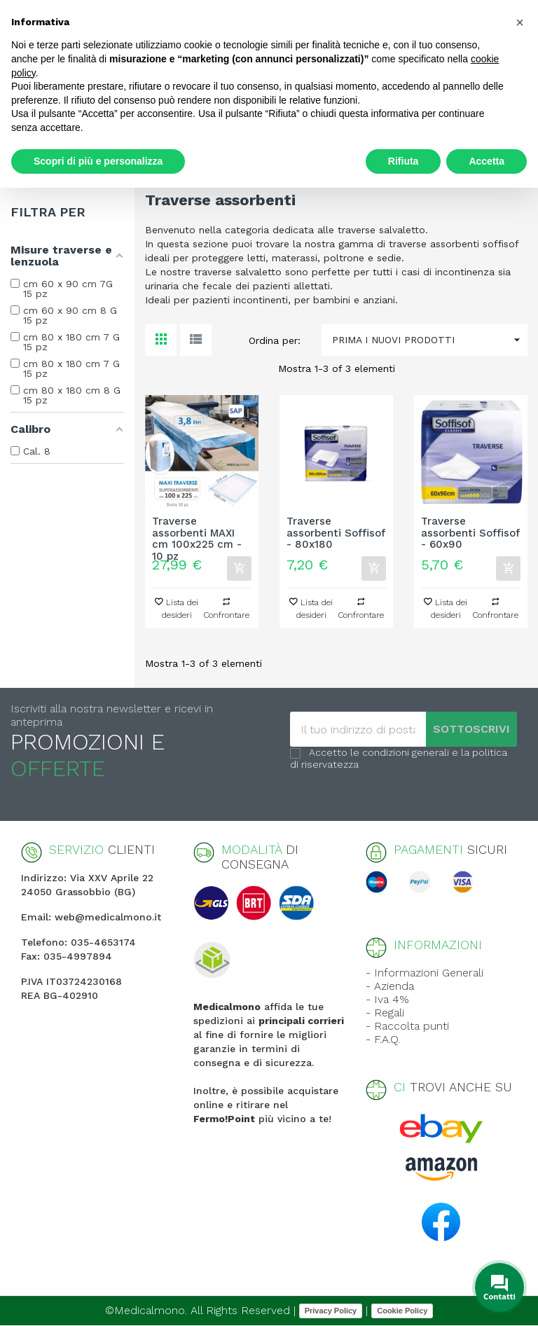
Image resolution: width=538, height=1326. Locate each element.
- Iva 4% (387, 999)
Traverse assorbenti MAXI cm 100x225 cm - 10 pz (197, 533)
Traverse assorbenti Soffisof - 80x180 (336, 533)
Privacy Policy (331, 1310)
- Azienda (390, 986)
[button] (520, 22)
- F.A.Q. (383, 1039)
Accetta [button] (486, 161)
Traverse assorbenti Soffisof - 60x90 (470, 533)
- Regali (385, 1012)
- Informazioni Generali (424, 972)
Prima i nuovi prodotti (429, 340)
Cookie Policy (402, 1310)
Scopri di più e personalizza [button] (98, 161)
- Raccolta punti (407, 1026)
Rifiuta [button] (403, 161)
